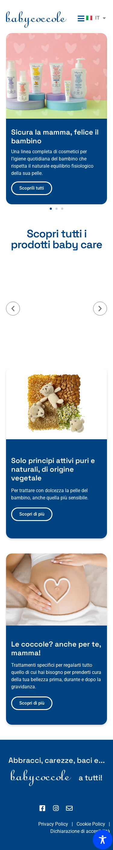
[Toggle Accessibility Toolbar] (102, 839)
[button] (51, 209)
